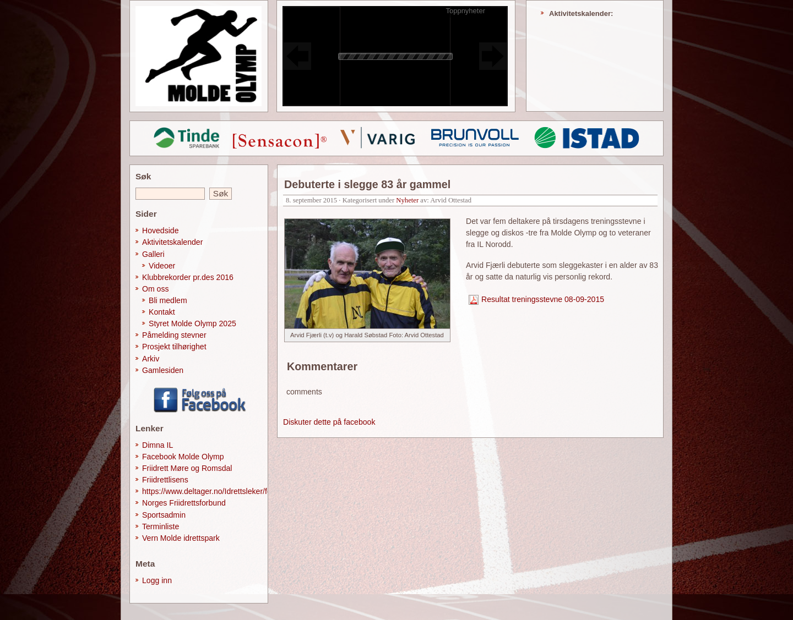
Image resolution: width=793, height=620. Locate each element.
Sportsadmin (164, 515)
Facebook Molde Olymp (183, 456)
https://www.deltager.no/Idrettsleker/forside (215, 491)
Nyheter (407, 200)
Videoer (162, 265)
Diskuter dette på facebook (329, 422)
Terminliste (160, 526)
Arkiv (150, 358)
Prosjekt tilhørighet (174, 346)
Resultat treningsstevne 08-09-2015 (542, 299)
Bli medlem (168, 300)
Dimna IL (157, 445)
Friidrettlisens (165, 479)
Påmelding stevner (174, 335)
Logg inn (157, 580)
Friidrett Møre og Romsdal (187, 468)
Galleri (153, 254)
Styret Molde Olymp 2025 (192, 323)
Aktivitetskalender (172, 242)
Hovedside (160, 230)
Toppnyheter (465, 11)
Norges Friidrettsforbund (184, 502)
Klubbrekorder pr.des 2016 (187, 277)
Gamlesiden (162, 370)
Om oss (155, 288)
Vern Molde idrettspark (181, 538)
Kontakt (162, 312)
